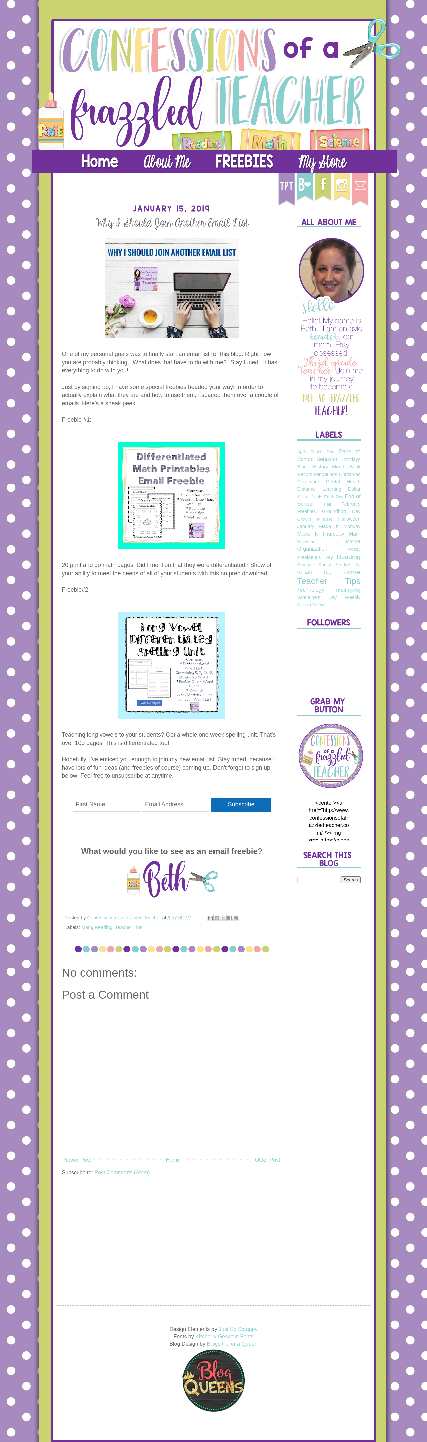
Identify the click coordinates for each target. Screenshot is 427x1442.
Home (173, 1160)
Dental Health (343, 481)
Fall (327, 504)
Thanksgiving (347, 590)
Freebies (306, 511)
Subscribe (241, 804)
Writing (319, 604)
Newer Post (77, 1160)
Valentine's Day (317, 597)
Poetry (354, 549)
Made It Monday (339, 526)
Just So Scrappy (238, 1329)
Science (305, 564)
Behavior (326, 459)
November (307, 541)
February (351, 504)
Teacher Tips (128, 927)
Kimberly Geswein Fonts (224, 1336)
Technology (310, 590)
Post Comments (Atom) (122, 1172)
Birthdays (350, 459)
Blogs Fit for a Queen (232, 1344)
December (308, 481)
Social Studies (334, 564)
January (305, 526)
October (351, 541)
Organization (312, 549)
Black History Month (321, 466)
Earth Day (333, 496)
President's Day (315, 557)
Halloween (349, 519)
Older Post (267, 1160)
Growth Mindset (314, 519)
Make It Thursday (320, 534)
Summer (351, 572)
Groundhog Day (341, 511)
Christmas (350, 474)
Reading (104, 927)
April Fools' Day (315, 451)
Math (86, 927)
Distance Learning (319, 489)
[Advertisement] (329, 993)
